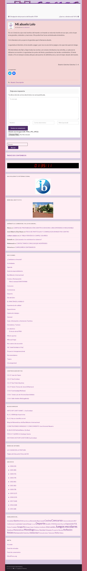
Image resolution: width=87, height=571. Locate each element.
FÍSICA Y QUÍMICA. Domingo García (19, 434)
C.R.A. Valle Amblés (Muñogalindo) (18, 398)
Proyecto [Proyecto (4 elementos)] (55, 530)
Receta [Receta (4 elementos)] (60, 530)
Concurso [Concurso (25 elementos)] (56, 520)
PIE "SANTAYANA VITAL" (15, 347)
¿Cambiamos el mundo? (14, 259)
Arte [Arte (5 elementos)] (21, 521)
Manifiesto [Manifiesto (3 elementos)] (10, 530)
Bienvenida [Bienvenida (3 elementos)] (33, 521)
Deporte (10, 294)
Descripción (20, 82)
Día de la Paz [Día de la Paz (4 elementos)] (59, 524)
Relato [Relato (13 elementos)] (10, 532)
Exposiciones (11, 309)
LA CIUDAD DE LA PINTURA (16, 450)
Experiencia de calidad (14, 305)
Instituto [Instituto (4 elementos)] (43, 527)
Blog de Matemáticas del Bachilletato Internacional (23, 422)
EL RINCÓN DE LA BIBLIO (15, 301)
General (9, 317)
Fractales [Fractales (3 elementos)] (14, 527)
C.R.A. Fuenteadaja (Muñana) (16, 391)
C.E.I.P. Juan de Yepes (14, 375)
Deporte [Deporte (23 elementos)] (40, 523)
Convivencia (11, 290)
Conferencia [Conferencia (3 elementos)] (10, 524)
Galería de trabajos (13, 313)
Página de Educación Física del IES (18, 454)
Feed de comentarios (14, 552)
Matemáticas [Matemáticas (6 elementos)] (19, 530)
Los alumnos (26, 27)
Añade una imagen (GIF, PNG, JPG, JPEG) (23, 132)
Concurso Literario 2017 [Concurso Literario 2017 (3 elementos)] (69, 521)
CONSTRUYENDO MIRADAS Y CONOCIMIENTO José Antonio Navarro (30, 426)
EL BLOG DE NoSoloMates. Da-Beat (18, 430)
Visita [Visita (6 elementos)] (57, 533)
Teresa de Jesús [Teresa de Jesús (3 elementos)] (43, 533)
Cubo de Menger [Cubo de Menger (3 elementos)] (27, 524)
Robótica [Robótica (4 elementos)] (26, 533)
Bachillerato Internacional (15, 275)
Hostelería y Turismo (13, 325)
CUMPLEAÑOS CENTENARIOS (25, 247)
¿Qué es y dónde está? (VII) (68, 16)
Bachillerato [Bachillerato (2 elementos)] (27, 521)
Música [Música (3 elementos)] (37, 530)
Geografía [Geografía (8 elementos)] (21, 527)
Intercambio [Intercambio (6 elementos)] (50, 527)
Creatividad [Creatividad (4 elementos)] (18, 524)
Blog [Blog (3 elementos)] (38, 521)
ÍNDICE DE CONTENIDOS (16, 155)
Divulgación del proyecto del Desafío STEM (24, 16)
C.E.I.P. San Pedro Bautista (15, 383)
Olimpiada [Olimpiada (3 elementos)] (49, 530)
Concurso (10, 286)
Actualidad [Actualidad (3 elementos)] (10, 521)
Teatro (9, 359)
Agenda (9, 267)
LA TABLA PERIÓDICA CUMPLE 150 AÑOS (33, 235)
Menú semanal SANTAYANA (18, 281)
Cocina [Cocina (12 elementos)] (48, 520)
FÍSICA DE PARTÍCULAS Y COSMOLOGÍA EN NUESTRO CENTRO (47, 232)
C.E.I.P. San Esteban (13, 379)
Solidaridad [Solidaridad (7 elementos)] (34, 533)
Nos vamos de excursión (15, 343)
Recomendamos (12, 355)
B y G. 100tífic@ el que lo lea (16, 414)
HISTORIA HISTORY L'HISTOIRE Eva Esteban (22, 438)
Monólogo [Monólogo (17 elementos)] (29, 529)
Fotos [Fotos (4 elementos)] (9, 527)
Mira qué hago (11, 339)
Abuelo (13, 82)
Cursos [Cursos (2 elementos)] (33, 524)
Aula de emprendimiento (15, 271)
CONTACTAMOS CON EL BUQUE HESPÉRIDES (31, 243)
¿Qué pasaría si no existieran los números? (28, 239)
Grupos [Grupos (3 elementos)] (28, 527)
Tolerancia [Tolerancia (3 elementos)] (51, 533)
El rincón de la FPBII (15, 331)
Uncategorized (12, 363)
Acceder (10, 544)
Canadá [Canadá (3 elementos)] (42, 521)
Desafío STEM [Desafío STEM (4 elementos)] (50, 524)
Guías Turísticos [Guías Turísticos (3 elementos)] (34, 527)
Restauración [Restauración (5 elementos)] (18, 533)
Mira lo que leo (11, 336)
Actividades (11, 263)
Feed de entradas (12, 548)
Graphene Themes (21, 568)
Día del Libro (11, 297)
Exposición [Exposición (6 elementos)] (70, 524)
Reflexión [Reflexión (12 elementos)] (67, 529)
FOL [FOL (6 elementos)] (75, 524)
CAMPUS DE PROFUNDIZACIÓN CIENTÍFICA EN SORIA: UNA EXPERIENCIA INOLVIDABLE (43, 228)
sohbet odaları (12, 235)
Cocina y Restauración (14, 279)
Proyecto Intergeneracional (16, 351)
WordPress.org (12, 556)
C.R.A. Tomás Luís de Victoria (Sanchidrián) (20, 394)
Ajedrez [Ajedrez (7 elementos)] (17, 521)
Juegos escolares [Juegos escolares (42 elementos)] (66, 526)
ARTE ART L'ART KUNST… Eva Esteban (20, 410)
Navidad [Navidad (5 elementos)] (42, 530)
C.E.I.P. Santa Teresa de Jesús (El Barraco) (20, 387)
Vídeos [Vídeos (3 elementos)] (61, 533)
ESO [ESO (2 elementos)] (64, 524)
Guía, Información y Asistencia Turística (19, 321)
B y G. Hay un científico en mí (16, 418)
